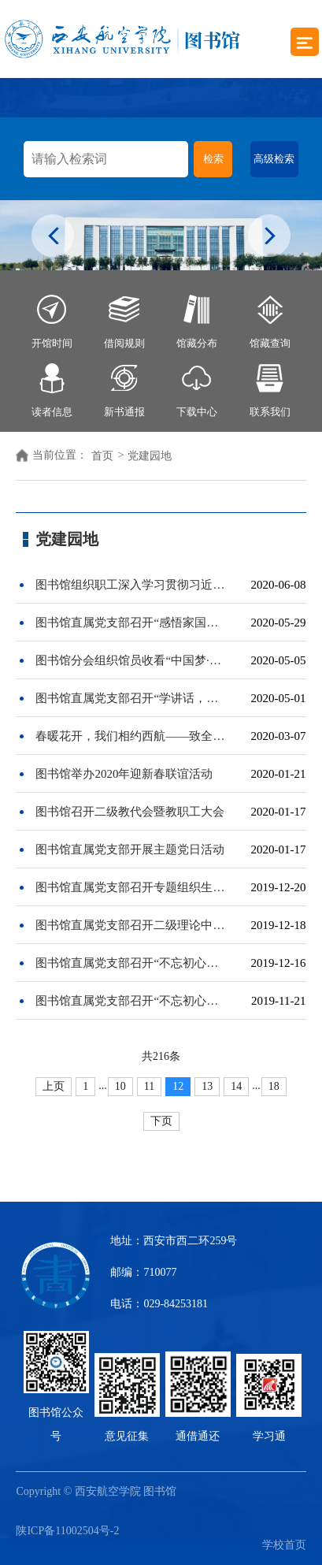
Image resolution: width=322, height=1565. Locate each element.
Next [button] (269, 237)
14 (236, 1086)
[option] (161, 235)
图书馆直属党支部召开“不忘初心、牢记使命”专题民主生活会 (131, 963)
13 (207, 1086)
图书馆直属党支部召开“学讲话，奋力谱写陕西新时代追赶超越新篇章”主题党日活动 (131, 698)
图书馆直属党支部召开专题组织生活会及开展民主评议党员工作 (131, 887)
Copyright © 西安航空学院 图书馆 (100, 1491)
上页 (54, 1086)
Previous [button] (53, 237)
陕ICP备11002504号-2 (67, 1531)
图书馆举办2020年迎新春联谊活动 (124, 774)
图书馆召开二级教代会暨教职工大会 (129, 811)
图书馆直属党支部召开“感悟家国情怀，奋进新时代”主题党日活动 (131, 622)
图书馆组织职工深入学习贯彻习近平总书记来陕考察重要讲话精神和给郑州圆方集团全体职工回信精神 (131, 584)
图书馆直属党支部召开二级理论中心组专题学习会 (131, 925)
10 (120, 1086)
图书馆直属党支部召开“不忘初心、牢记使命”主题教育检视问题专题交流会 (131, 1000)
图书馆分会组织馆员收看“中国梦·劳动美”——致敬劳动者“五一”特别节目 (131, 660)
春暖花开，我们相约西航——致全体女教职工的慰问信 (131, 736)
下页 (161, 1121)
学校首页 (284, 1545)
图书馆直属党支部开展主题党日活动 (129, 849)
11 (149, 1086)
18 (273, 1086)
